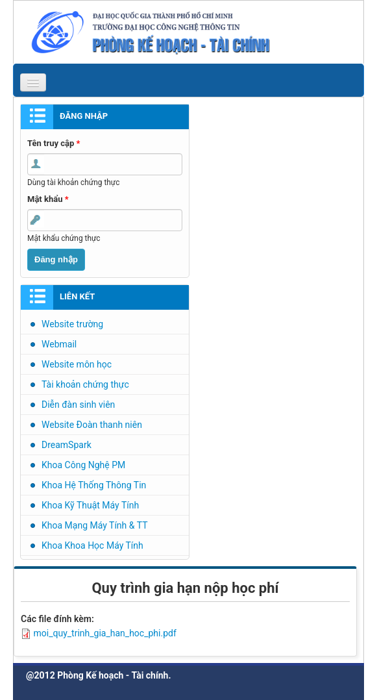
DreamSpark (66, 445)
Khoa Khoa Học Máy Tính (92, 545)
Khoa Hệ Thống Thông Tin (94, 485)
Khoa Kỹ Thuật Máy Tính (90, 505)
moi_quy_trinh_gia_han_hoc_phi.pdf (104, 633)
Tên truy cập (53, 143)
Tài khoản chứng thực (85, 384)
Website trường (72, 324)
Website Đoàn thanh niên (92, 424)
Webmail (59, 344)
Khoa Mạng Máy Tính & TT (95, 525)
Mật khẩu (48, 199)
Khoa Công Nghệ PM (83, 465)
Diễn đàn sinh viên (78, 404)
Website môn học (77, 364)
